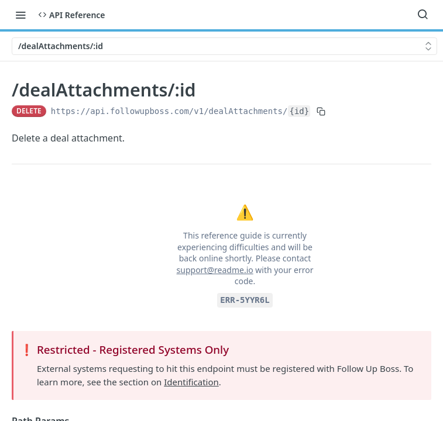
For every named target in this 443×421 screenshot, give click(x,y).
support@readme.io (215, 269)
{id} (299, 111)
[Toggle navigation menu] (20, 14)
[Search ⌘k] (422, 14)
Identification (191, 382)
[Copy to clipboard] (321, 111)
